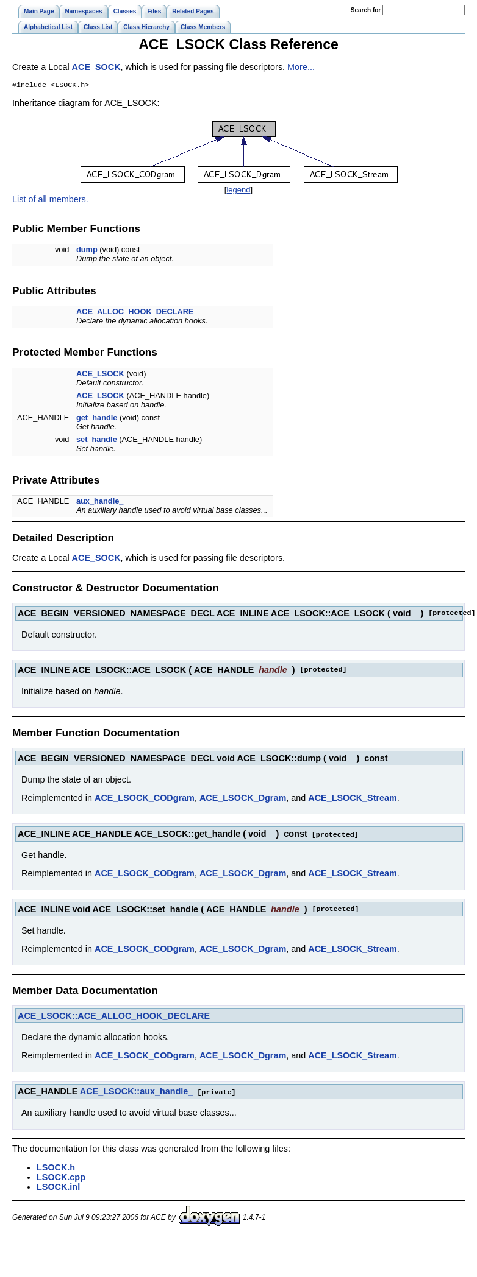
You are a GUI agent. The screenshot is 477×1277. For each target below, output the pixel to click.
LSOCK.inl (58, 1187)
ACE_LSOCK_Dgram (242, 799)
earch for (365, 10)
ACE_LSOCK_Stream (352, 799)
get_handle (97, 418)
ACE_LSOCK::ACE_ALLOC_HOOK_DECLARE (114, 1016)
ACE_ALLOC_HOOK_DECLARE (135, 312)
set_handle (96, 440)
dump (87, 250)
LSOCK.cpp (61, 1177)
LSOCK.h (56, 1167)
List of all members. (50, 200)
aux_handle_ (100, 502)
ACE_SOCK (96, 67)
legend (238, 190)
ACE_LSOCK (100, 374)
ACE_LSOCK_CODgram (145, 799)
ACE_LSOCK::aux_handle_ (136, 1092)
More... (301, 67)
